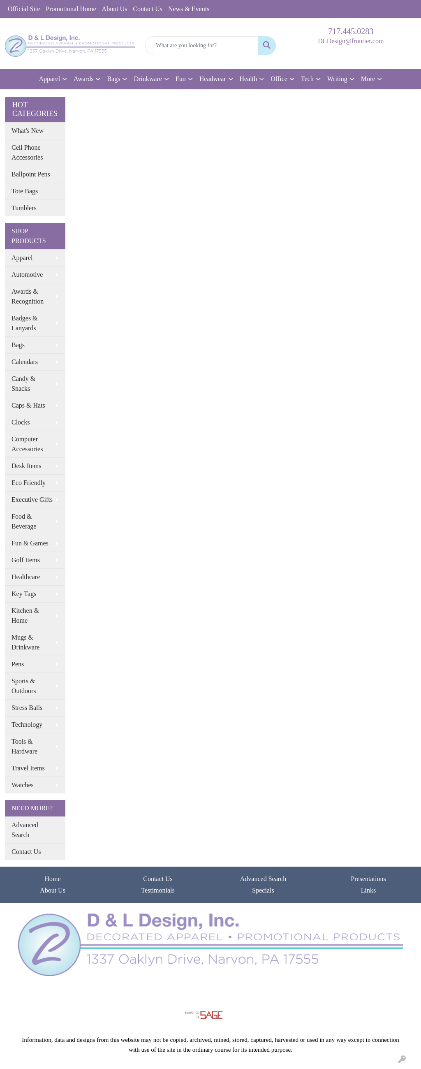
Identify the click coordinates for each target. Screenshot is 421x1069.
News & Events (188, 8)
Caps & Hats (28, 405)
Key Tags (24, 593)
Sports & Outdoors (24, 685)
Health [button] (248, 78)
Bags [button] (113, 78)
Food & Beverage (24, 521)
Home (52, 878)
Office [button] (279, 78)
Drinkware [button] (148, 78)
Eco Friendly (29, 482)
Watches (23, 784)
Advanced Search (25, 829)
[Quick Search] (201, 45)
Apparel (22, 257)
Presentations (368, 878)
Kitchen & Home (25, 615)
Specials (263, 890)
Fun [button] (181, 78)
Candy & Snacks (23, 383)
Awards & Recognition (28, 296)
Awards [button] (83, 78)
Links (368, 890)
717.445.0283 (350, 31)
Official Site (24, 8)
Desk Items (26, 465)
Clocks (21, 422)
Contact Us (147, 8)
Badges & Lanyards (25, 323)
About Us (114, 8)
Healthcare (26, 576)
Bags (18, 344)
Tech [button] (307, 78)
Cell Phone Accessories (27, 152)
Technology (27, 724)
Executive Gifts (32, 499)
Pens (18, 664)
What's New (28, 130)
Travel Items (28, 768)
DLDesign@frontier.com (351, 40)
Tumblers (24, 207)
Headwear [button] (212, 78)
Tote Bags (25, 191)
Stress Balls (27, 707)
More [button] (368, 78)
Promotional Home (71, 8)
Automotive (27, 274)
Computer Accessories (27, 444)
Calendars (25, 361)
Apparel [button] (49, 78)
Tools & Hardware (24, 746)
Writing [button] (337, 78)
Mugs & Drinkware (25, 642)
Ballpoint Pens (31, 174)
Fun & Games (30, 543)
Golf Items (26, 560)
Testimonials (158, 890)
